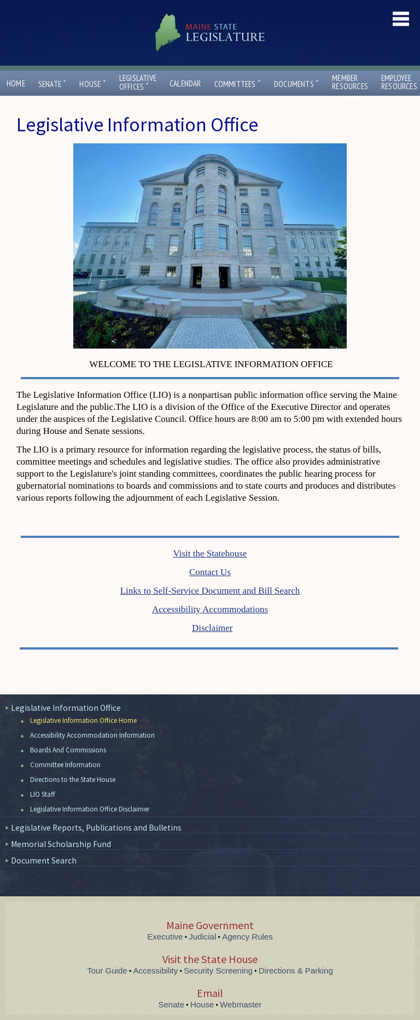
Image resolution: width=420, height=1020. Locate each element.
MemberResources (350, 82)
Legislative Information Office (66, 708)
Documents (296, 84)
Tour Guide (107, 970)
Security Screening (218, 970)
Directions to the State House (72, 779)
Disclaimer (212, 628)
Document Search (44, 860)
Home (16, 83)
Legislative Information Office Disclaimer (89, 809)
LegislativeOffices (137, 82)
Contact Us (354, 106)
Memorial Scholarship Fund (61, 844)
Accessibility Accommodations (210, 609)
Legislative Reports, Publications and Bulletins (96, 827)
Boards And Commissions (68, 750)
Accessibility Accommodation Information (92, 735)
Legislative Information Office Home (83, 720)
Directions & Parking (296, 970)
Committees (237, 84)
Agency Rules (247, 936)
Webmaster (240, 1004)
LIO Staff (42, 794)
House (92, 84)
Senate (52, 84)
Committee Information (65, 764)
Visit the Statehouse (210, 553)
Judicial (202, 936)
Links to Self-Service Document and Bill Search (210, 591)
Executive (165, 936)
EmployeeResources (399, 82)
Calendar (185, 83)
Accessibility (155, 970)
